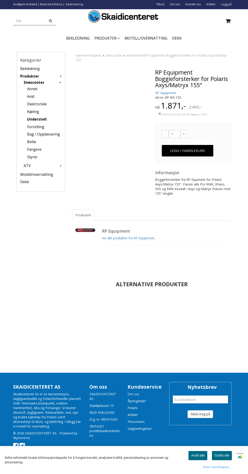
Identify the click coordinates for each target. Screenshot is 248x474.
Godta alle (222, 455)
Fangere (34, 149)
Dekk (24, 181)
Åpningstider (137, 401)
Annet (32, 88)
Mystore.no (21, 438)
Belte (31, 141)
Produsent (83, 215)
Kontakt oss (193, 4)
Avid (30, 96)
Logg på (226, 4)
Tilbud (160, 4)
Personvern (136, 421)
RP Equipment (165, 93)
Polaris (133, 408)
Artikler (211, 4)
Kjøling (33, 111)
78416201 (96, 426)
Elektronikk (37, 104)
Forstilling (35, 126)
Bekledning (30, 68)
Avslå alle (198, 455)
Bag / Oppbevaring (43, 134)
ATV (27, 165)
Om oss (175, 4)
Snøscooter (34, 82)
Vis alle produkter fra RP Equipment (128, 238)
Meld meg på (200, 414)
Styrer (32, 156)
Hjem (79, 55)
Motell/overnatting (36, 174)
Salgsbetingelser (140, 428)
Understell (37, 119)
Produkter (29, 76)
